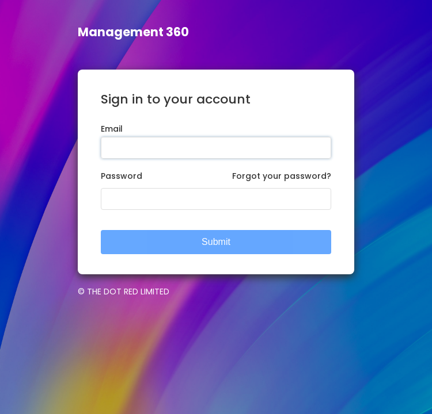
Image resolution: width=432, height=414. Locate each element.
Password (121, 176)
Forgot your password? (281, 176)
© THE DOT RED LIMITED (123, 291)
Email (112, 129)
